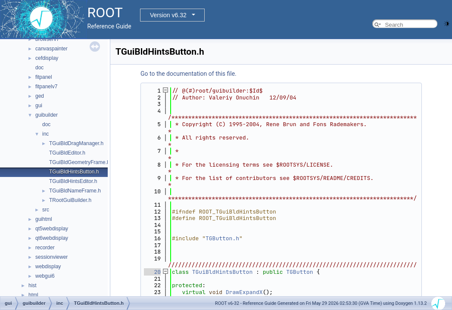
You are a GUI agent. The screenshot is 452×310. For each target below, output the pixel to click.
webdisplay (48, 267)
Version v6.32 (168, 15)
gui (38, 105)
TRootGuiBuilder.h (70, 200)
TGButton (299, 272)
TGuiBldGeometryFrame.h (79, 162)
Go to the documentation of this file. (188, 73)
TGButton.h (222, 238)
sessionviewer (51, 257)
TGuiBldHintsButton (222, 272)
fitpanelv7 (46, 87)
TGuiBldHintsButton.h (74, 172)
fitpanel (43, 77)
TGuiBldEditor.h (67, 153)
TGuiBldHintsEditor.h (73, 181)
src (45, 210)
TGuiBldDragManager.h (76, 143)
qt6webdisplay (51, 238)
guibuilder (46, 115)
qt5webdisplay (51, 229)
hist (32, 285)
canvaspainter (51, 49)
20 (152, 272)
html (33, 295)
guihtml (43, 219)
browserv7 (47, 39)
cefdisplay (46, 58)
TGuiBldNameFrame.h (75, 191)
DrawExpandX (244, 292)
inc (45, 134)
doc (39, 68)
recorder (45, 248)
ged (39, 96)
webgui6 (45, 276)
